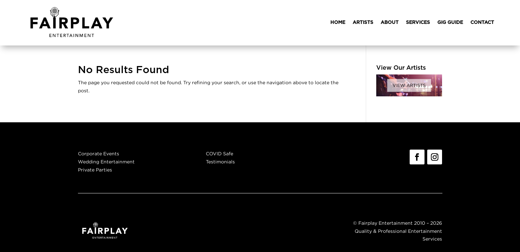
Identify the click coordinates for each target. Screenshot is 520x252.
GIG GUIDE (450, 22)
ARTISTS (363, 22)
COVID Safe (219, 153)
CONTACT (482, 22)
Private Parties (95, 169)
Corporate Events (98, 153)
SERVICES (418, 22)
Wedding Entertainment (106, 161)
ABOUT (390, 22)
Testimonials (220, 161)
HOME (337, 22)
